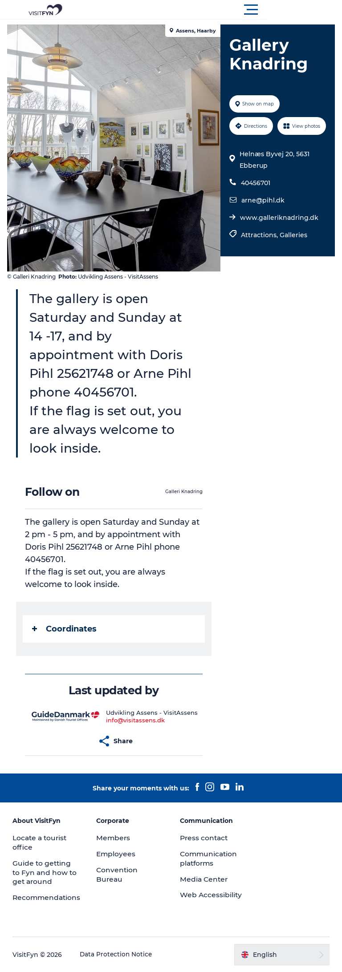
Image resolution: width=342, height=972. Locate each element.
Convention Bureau (118, 874)
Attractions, (259, 257)
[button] (211, 9)
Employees (117, 854)
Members (114, 838)
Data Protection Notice (118, 955)
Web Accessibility (211, 895)
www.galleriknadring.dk (278, 239)
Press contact (205, 838)
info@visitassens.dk (135, 720)
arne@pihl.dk (262, 222)
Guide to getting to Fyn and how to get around (46, 872)
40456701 (254, 205)
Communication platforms (209, 858)
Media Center (204, 879)
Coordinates (66, 629)
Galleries (292, 257)
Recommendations (48, 897)
